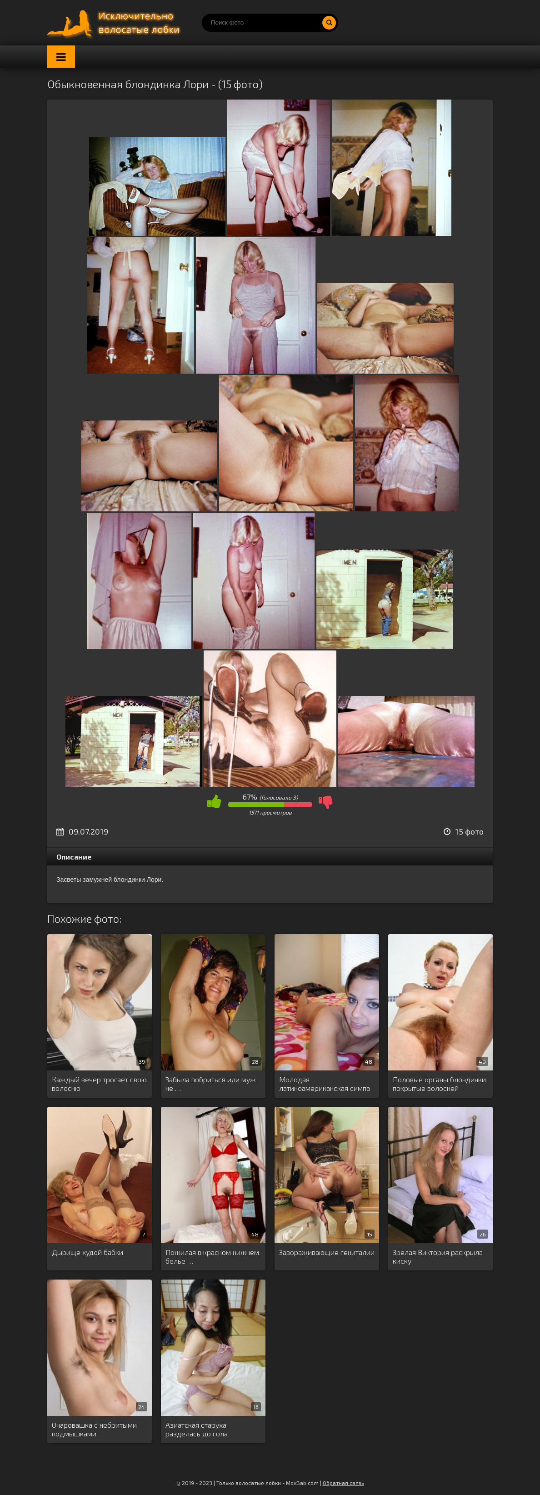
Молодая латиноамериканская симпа (324, 1083)
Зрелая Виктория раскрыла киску (438, 1256)
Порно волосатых (115, 22)
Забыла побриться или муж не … (210, 1083)
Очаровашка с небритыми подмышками (94, 1429)
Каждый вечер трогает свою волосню (99, 1083)
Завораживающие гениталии (327, 1252)
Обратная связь (343, 1483)
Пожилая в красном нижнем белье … (212, 1256)
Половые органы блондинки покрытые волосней (439, 1083)
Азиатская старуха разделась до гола (196, 1429)
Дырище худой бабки (87, 1252)
